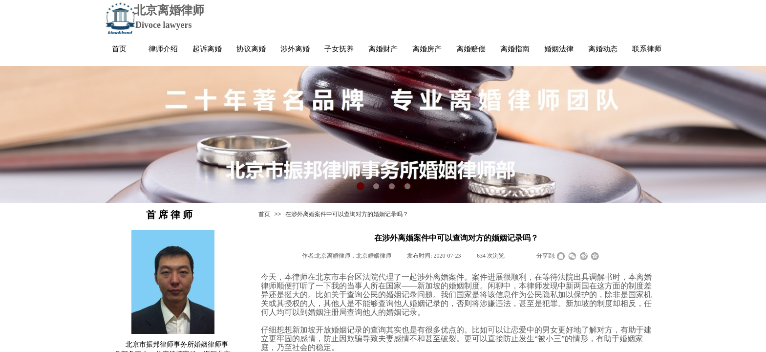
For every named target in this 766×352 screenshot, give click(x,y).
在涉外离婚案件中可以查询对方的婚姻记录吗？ (346, 214)
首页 (264, 214)
